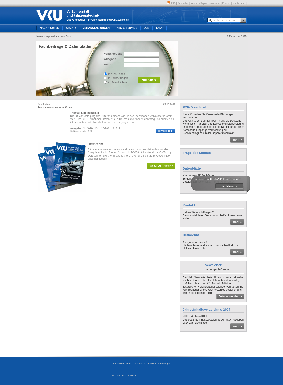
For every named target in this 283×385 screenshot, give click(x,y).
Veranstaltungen (96, 27)
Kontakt (226, 3)
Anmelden (183, 3)
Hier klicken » (228, 186)
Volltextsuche (113, 53)
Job (146, 27)
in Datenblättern (117, 82)
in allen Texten (116, 73)
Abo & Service (126, 27)
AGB (128, 363)
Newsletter (214, 3)
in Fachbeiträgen (118, 78)
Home (194, 3)
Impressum (118, 363)
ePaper (203, 3)
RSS (171, 3)
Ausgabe (110, 59)
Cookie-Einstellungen (159, 363)
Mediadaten (239, 3)
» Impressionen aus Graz (57, 36)
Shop (159, 27)
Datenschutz (139, 363)
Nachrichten (49, 27)
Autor (108, 64)
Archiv (71, 27)
